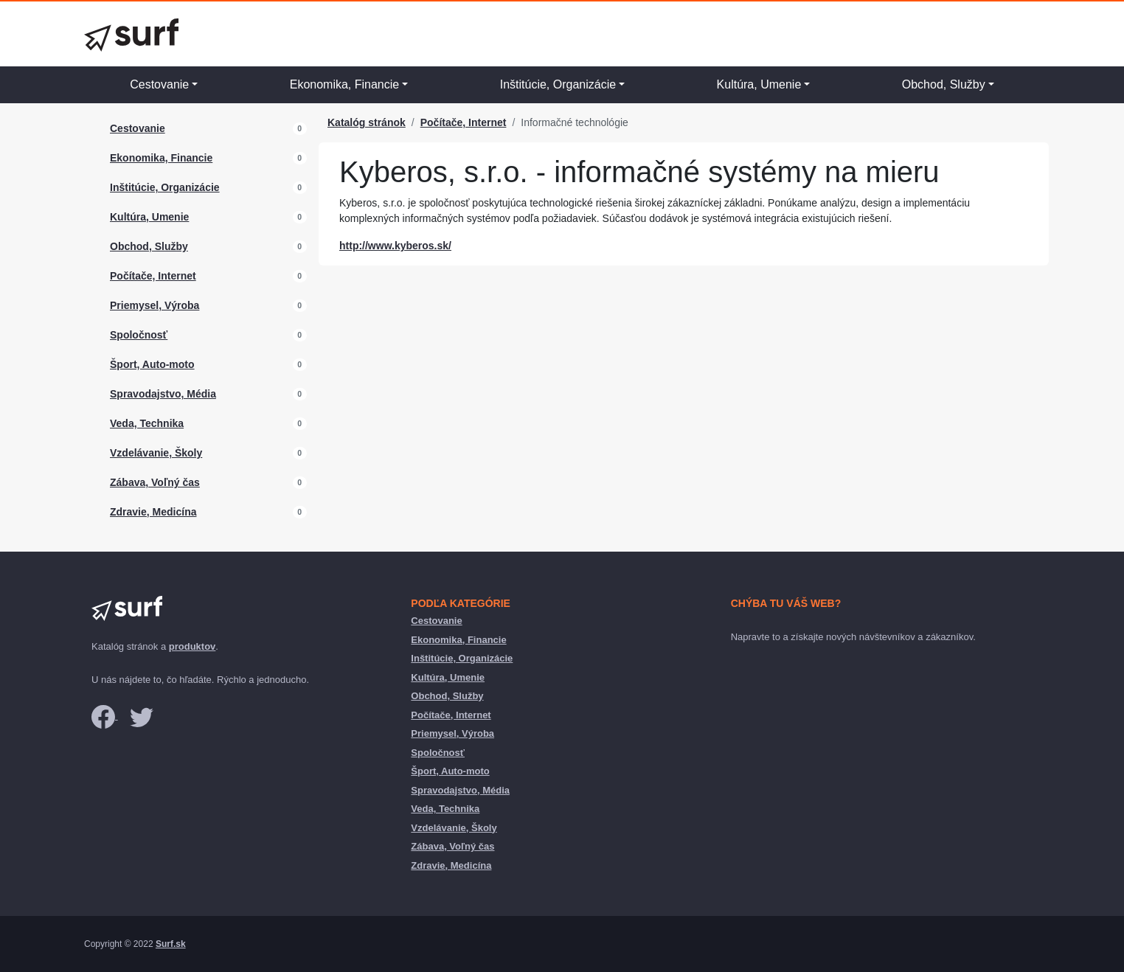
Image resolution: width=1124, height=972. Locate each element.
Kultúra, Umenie (759, 84)
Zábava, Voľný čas (155, 482)
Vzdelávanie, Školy (156, 453)
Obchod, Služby (943, 84)
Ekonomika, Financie (345, 84)
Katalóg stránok (366, 122)
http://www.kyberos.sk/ (395, 245)
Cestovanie (159, 84)
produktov (192, 646)
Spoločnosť (138, 335)
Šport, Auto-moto (152, 364)
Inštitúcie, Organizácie (558, 84)
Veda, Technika (147, 423)
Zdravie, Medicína (153, 512)
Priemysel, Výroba (154, 305)
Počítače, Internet (153, 276)
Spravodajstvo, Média (163, 394)
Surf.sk (171, 944)
